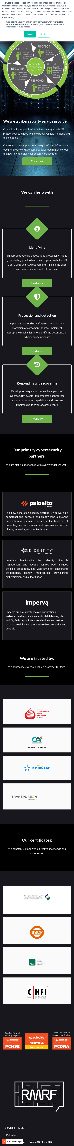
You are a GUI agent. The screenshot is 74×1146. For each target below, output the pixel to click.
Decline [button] (43, 34)
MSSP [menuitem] (22, 1127)
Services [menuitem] (10, 1127)
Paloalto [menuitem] (11, 1135)
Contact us (37, 161)
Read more (37, 283)
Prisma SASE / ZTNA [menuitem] (40, 1142)
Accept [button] (30, 34)
